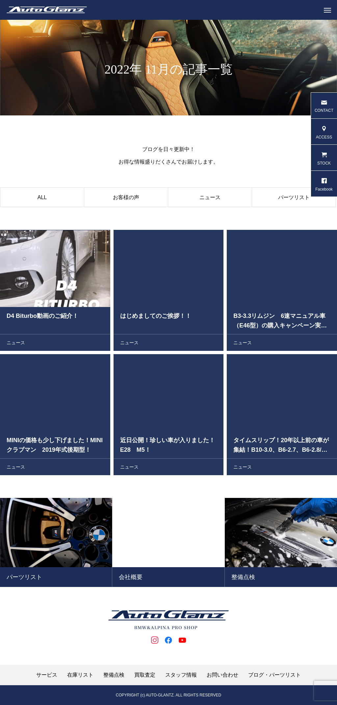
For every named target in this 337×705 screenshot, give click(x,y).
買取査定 (144, 675)
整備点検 (113, 675)
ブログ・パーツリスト (274, 675)
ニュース (209, 199)
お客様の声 (126, 199)
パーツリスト (294, 199)
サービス (46, 675)
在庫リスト (80, 675)
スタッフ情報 (181, 675)
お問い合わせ (222, 675)
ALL (42, 199)
